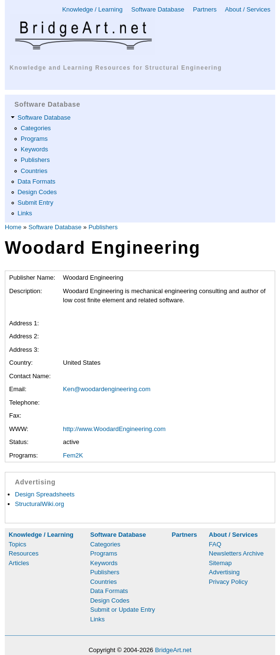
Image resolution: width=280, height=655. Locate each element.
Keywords (34, 149)
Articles (19, 563)
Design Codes (37, 192)
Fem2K (73, 455)
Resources (23, 553)
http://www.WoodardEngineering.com (114, 429)
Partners (205, 9)
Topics (17, 544)
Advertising (224, 572)
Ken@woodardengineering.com (106, 389)
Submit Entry (35, 202)
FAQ (215, 544)
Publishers (35, 159)
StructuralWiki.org (39, 503)
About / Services (247, 9)
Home (13, 227)
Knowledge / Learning (92, 9)
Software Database (157, 9)
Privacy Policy (228, 581)
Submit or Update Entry (122, 609)
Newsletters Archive (236, 553)
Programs (34, 138)
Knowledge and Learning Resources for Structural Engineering (116, 67)
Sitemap (220, 563)
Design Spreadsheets (44, 494)
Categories (36, 128)
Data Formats (37, 181)
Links (25, 213)
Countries (34, 170)
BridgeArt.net (173, 650)
